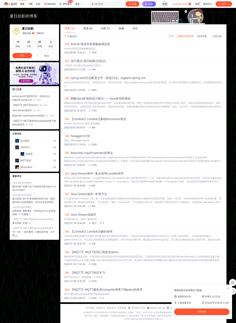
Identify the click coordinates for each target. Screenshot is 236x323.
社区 (38, 4)
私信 (46, 55)
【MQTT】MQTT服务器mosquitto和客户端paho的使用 (103, 289)
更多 (78, 4)
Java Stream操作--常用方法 (85, 194)
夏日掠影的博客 (23, 16)
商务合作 (111, 308)
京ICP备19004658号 (118, 312)
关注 (22, 55)
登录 (164, 4)
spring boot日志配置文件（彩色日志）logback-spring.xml (105, 78)
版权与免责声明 (164, 316)
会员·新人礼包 (182, 3)
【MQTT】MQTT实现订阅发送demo (91, 252)
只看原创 (70, 36)
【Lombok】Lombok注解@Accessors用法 (95, 119)
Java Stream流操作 (80, 214)
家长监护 (89, 316)
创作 (224, 4)
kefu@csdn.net (157, 308)
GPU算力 (66, 3)
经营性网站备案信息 (162, 312)
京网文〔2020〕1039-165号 (140, 312)
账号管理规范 (150, 316)
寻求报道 (121, 308)
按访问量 (202, 36)
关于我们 (90, 308)
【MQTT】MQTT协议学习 (84, 272)
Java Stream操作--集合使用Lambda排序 (94, 173)
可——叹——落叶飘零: (23, 232)
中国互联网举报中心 (119, 316)
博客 (22, 4)
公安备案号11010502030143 (95, 312)
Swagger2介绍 (77, 136)
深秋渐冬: (17, 211)
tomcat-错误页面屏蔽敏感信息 (87, 44)
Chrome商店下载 (136, 316)
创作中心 (207, 4)
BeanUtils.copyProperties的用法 (88, 153)
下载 (30, 4)
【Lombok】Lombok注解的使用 (88, 231)
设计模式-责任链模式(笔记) (85, 61)
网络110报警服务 (101, 316)
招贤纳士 (100, 308)
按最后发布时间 (185, 36)
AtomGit (49, 4)
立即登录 (201, 312)
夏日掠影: (17, 186)
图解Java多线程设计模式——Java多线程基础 (97, 98)
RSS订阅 (217, 36)
